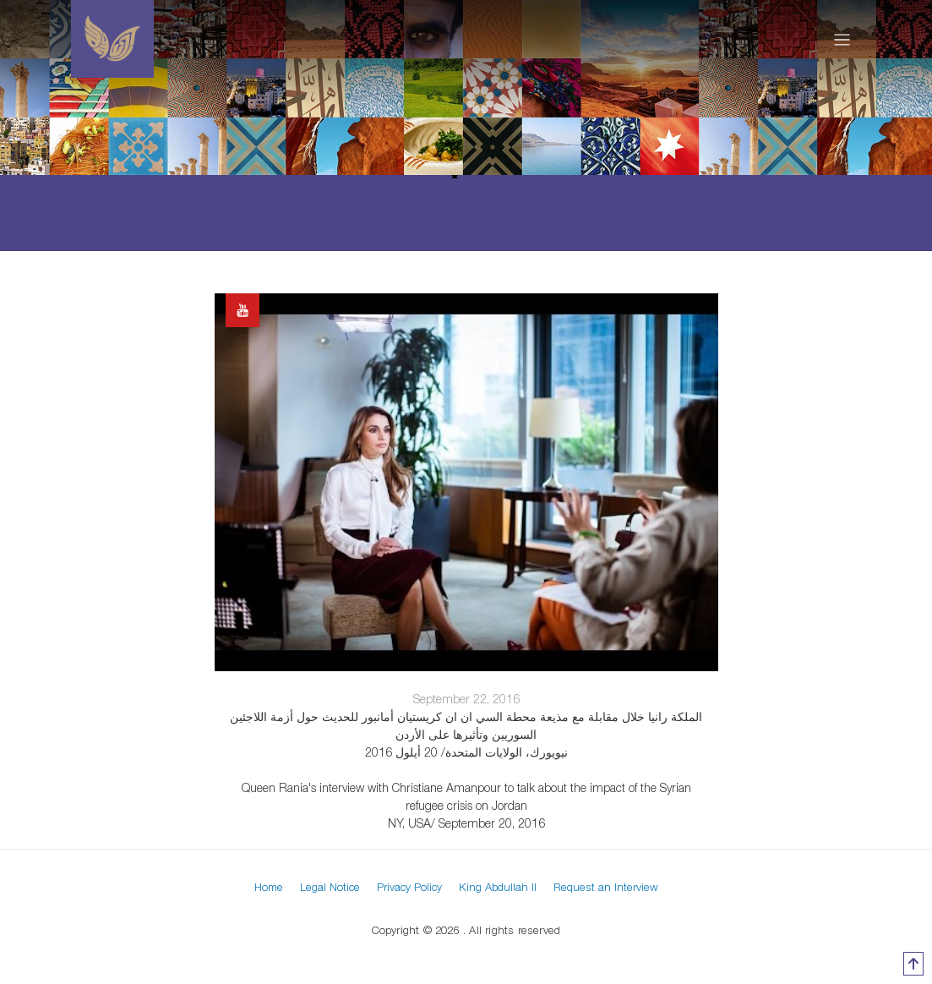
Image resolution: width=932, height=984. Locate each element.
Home (268, 887)
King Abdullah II (498, 887)
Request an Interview (605, 887)
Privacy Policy (409, 887)
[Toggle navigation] (842, 38)
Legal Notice (330, 887)
